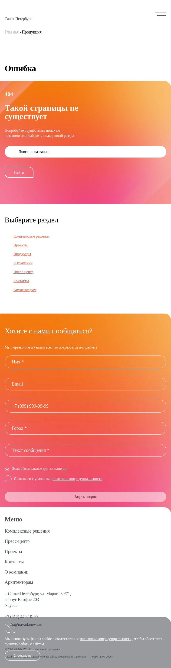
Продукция (22, 254)
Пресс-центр (23, 272)
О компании (23, 263)
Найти (19, 172)
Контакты (21, 281)
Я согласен (22, 655)
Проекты (20, 245)
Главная (12, 32)
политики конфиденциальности (77, 479)
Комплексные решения (31, 236)
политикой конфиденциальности (106, 639)
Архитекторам (24, 290)
